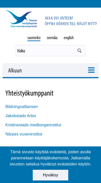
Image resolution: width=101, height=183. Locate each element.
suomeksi (33, 37)
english (69, 37)
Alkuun (15, 70)
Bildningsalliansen (21, 106)
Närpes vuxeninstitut (23, 134)
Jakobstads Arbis (20, 116)
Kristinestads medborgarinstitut (33, 125)
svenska (52, 37)
